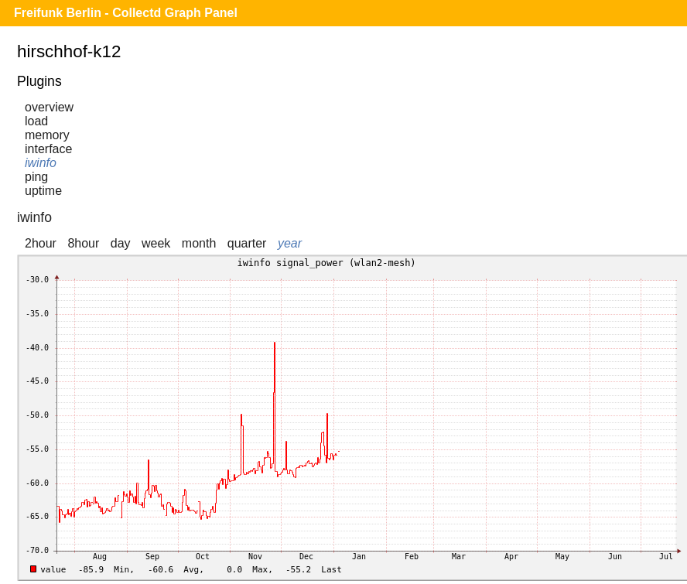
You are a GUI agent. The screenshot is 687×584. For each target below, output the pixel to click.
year (290, 243)
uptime (43, 190)
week (156, 243)
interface (48, 148)
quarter (247, 243)
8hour (83, 243)
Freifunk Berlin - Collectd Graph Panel (126, 12)
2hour (40, 243)
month (199, 243)
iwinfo (40, 162)
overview (49, 107)
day (121, 243)
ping (36, 176)
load (36, 121)
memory (47, 135)
